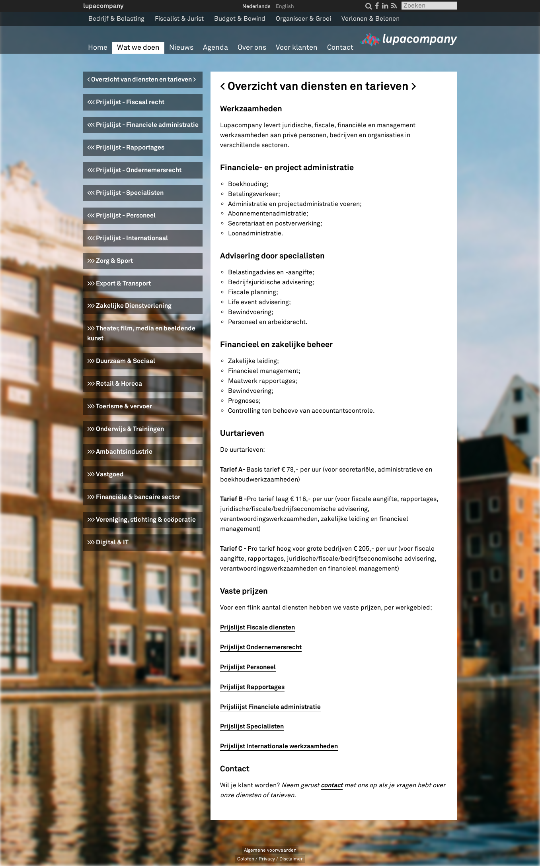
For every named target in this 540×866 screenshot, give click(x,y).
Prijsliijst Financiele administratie (270, 707)
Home (97, 47)
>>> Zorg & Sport (110, 260)
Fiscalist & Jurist (179, 19)
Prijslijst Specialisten (252, 726)
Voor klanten (297, 47)
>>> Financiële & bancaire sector (133, 497)
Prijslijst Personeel (248, 667)
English (285, 6)
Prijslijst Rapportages (252, 687)
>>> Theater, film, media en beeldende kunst (141, 333)
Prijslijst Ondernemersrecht (261, 647)
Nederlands (256, 6)
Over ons (252, 47)
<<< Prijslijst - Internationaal (127, 238)
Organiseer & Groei (303, 19)
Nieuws (181, 47)
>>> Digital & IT (108, 542)
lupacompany (103, 6)
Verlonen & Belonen (370, 19)
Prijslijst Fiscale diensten (257, 627)
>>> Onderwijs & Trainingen (125, 429)
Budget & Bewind (239, 19)
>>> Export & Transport (119, 283)
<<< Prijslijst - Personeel (121, 215)
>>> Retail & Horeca (114, 383)
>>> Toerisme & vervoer (119, 406)
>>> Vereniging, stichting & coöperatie (141, 519)
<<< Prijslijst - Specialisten (125, 192)
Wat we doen (138, 47)
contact (332, 785)
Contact (340, 47)
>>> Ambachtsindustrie (119, 451)
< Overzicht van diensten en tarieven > (141, 79)
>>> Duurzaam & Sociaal (121, 361)
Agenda (215, 47)
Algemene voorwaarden (270, 850)
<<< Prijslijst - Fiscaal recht (125, 102)
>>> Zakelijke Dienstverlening (129, 305)
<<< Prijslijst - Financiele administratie (143, 124)
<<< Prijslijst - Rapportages (125, 147)
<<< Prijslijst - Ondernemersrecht (134, 170)
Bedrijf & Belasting (116, 19)
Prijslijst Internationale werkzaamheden (279, 746)
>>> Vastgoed (105, 474)
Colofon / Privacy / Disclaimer (270, 859)
